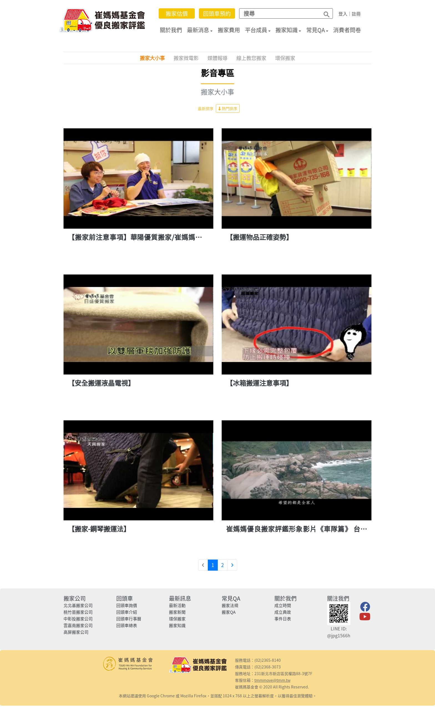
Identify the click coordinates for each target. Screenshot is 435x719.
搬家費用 (229, 30)
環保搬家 (285, 58)
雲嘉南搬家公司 (78, 625)
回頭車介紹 (126, 612)
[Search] (278, 13)
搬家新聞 (177, 612)
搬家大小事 (152, 58)
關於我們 (171, 30)
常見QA (315, 30)
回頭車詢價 (126, 605)
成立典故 (282, 612)
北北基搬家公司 (78, 605)
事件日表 (282, 619)
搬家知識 (286, 30)
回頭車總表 (126, 625)
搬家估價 (177, 13)
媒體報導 (217, 58)
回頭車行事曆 (128, 619)
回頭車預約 (217, 13)
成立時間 (282, 605)
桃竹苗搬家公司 (78, 612)
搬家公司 (75, 598)
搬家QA (229, 612)
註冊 (356, 13)
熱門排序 (227, 108)
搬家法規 (230, 605)
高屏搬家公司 (76, 632)
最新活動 (177, 605)
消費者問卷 (347, 30)
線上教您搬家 (251, 58)
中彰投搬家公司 (78, 619)
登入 (342, 13)
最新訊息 (180, 598)
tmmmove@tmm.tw (272, 680)
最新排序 (205, 108)
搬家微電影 (186, 58)
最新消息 (198, 30)
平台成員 (256, 30)
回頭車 (124, 598)
